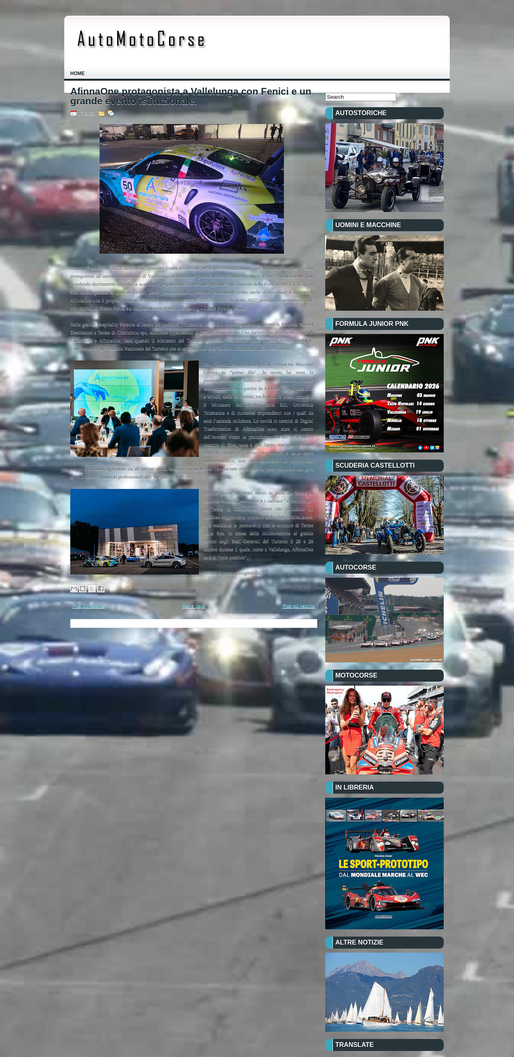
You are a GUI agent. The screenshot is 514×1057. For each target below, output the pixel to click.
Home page (193, 605)
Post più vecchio (299, 605)
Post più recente (89, 605)
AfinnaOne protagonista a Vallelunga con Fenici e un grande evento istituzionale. (190, 96)
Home (77, 73)
